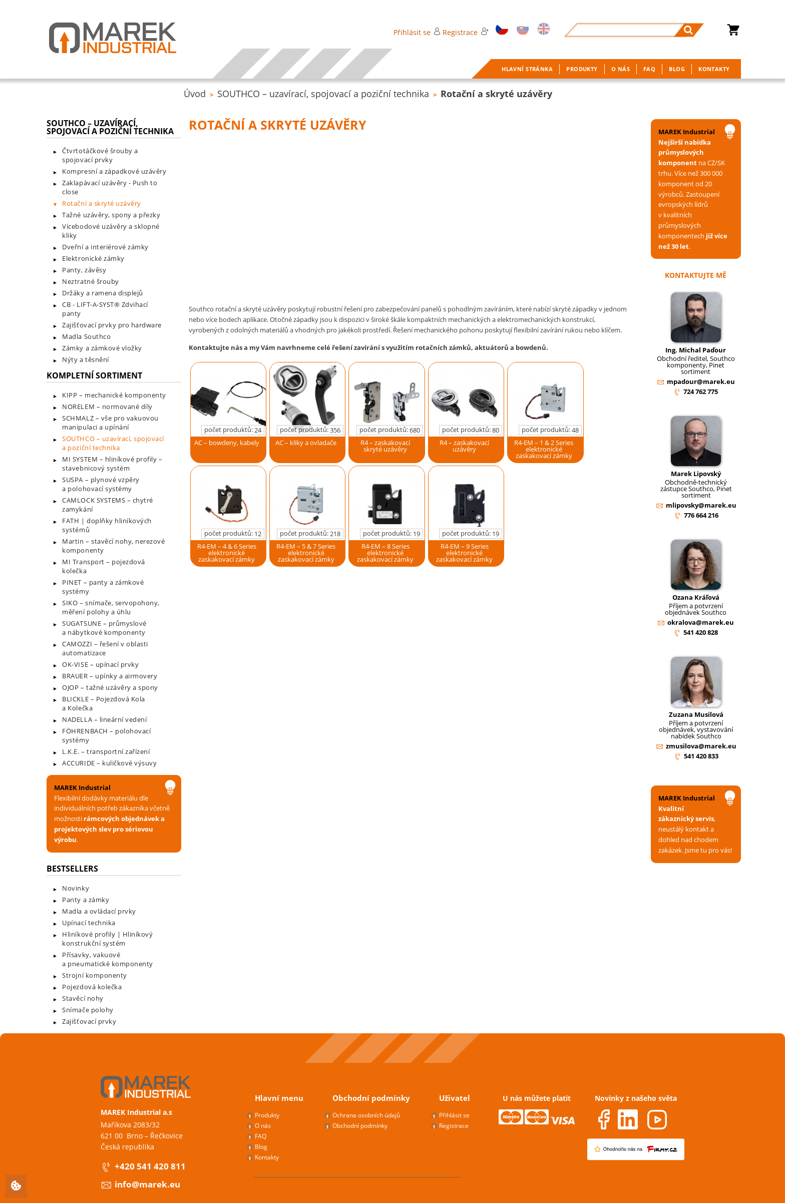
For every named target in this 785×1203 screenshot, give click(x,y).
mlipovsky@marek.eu (701, 505)
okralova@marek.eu (700, 622)
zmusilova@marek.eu (701, 745)
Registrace (466, 32)
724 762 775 (700, 391)
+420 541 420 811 (150, 1166)
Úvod (195, 94)
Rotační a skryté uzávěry (496, 94)
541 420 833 (701, 755)
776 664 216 (701, 515)
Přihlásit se (417, 32)
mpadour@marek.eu (701, 381)
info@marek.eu (147, 1184)
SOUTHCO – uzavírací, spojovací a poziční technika (323, 94)
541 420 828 (700, 632)
